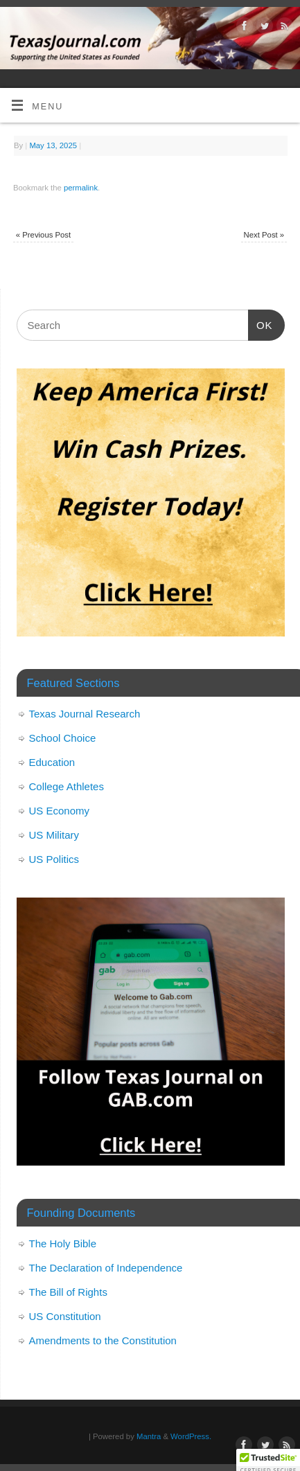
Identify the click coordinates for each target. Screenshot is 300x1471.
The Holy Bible (63, 1243)
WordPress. (190, 1436)
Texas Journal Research (85, 714)
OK (260, 323)
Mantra (148, 1436)
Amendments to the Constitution (103, 1340)
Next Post (264, 235)
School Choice (62, 738)
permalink (81, 188)
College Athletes (66, 786)
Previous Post (43, 235)
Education (52, 762)
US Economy (59, 811)
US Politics (54, 859)
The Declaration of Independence (106, 1268)
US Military (54, 835)
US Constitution (65, 1316)
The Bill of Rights (68, 1292)
